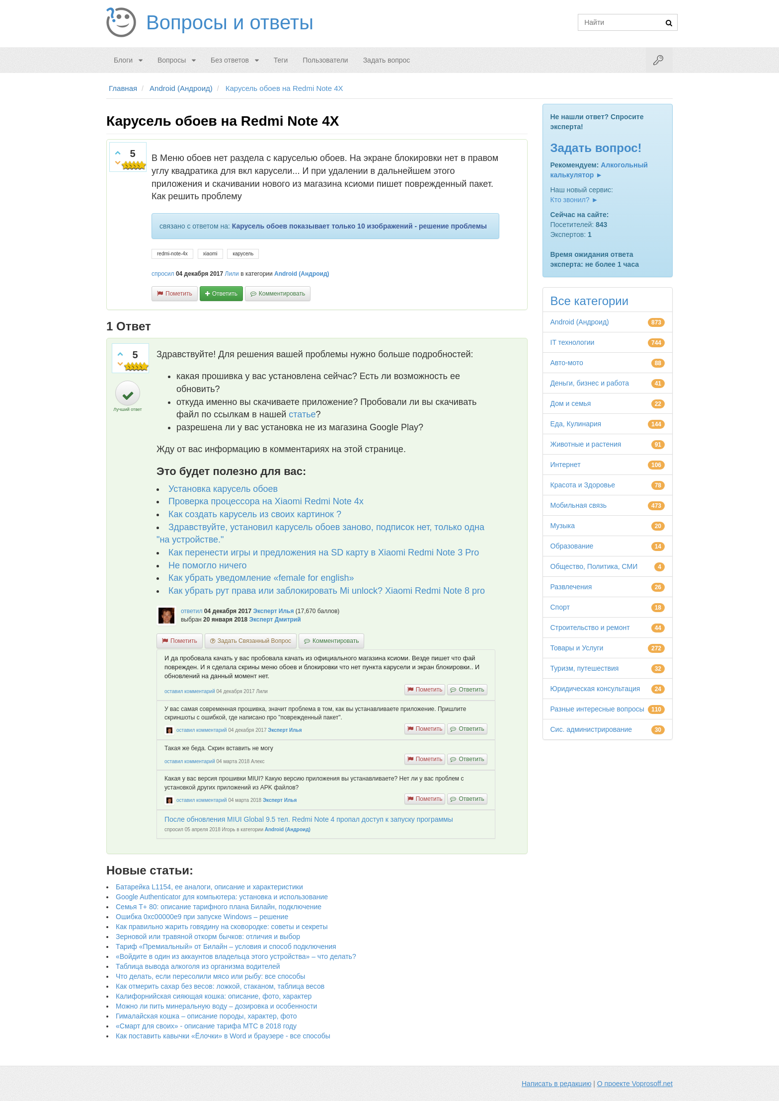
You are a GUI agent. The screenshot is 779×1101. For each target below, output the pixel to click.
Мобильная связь (578, 505)
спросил (163, 273)
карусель (243, 253)
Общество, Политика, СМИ (594, 566)
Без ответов (230, 60)
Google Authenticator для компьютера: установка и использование (222, 897)
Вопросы (171, 60)
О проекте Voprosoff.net (635, 1084)
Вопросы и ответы (229, 22)
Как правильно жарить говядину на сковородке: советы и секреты (222, 927)
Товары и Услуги (577, 648)
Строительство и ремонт (590, 627)
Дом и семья (570, 403)
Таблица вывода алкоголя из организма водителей (198, 966)
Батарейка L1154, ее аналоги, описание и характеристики (209, 887)
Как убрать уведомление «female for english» (261, 578)
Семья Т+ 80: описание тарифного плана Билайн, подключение (218, 907)
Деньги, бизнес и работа (589, 383)
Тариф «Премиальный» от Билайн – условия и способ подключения (226, 946)
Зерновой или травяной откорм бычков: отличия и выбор (208, 937)
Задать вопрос (386, 60)
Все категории (589, 301)
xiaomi (210, 253)
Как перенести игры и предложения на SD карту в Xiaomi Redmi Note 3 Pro (323, 552)
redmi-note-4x (172, 253)
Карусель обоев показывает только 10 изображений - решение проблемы (359, 226)
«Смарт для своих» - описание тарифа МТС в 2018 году (206, 1026)
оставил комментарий (189, 691)
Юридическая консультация (595, 689)
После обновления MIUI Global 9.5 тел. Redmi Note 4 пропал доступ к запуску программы (308, 819)
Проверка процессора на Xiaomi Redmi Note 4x (266, 501)
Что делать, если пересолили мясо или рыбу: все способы (210, 976)
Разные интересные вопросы (597, 709)
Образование (572, 546)
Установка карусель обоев (223, 489)
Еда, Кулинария (576, 424)
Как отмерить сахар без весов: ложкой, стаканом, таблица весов (220, 986)
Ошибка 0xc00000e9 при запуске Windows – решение (202, 917)
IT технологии (572, 342)
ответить (224, 293)
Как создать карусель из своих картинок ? (254, 514)
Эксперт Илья (273, 611)
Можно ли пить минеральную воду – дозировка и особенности (216, 1006)
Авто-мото (566, 363)
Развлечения (571, 587)
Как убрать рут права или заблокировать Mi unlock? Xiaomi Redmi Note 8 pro (326, 591)
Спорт (560, 607)
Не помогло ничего (207, 565)
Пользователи (325, 60)
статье (302, 414)
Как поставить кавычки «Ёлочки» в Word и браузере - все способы (223, 1036)
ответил (192, 611)
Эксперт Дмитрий (275, 619)
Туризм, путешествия (584, 668)
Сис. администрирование (591, 729)
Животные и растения (586, 444)
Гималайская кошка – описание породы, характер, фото (206, 1016)
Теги (281, 60)
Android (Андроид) (301, 273)
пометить (178, 293)
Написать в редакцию (556, 1084)
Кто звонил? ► (574, 200)
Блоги (123, 60)
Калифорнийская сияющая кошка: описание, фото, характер (214, 996)
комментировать (282, 293)
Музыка (562, 526)
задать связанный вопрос (254, 640)
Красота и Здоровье (583, 485)
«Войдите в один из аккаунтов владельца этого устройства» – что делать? (236, 956)
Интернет (565, 465)
